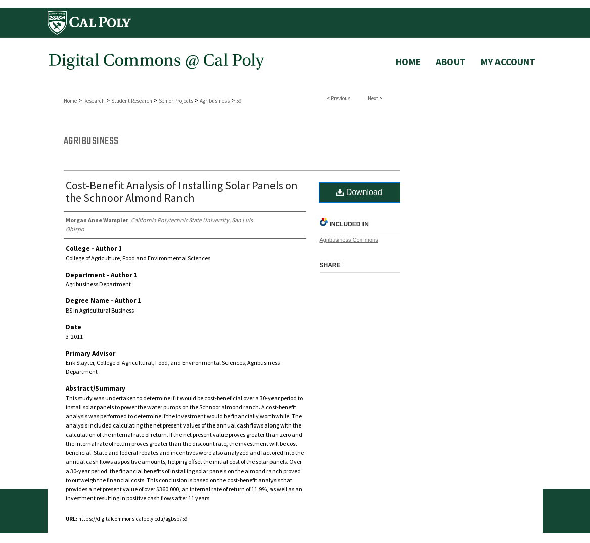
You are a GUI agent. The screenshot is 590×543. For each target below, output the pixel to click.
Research (94, 100)
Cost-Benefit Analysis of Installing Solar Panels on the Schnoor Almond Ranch (182, 191)
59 (238, 100)
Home (70, 100)
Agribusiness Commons (349, 240)
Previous (340, 98)
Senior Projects (176, 100)
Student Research (131, 100)
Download (359, 192)
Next (373, 98)
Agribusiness (215, 100)
